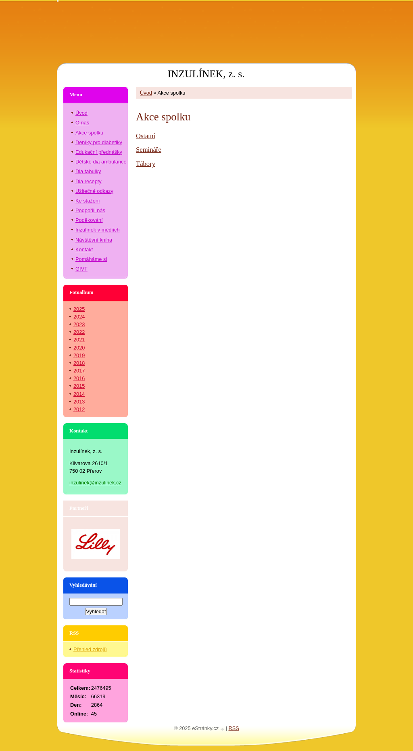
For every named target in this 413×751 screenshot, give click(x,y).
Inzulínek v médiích (97, 230)
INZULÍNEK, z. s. (205, 74)
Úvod (146, 93)
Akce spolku (89, 133)
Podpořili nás (90, 210)
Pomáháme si (91, 259)
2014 (79, 394)
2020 (79, 348)
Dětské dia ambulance (101, 162)
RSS (234, 728)
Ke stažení (87, 201)
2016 (79, 378)
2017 (79, 371)
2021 (79, 340)
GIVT (81, 269)
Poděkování (89, 220)
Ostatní (145, 136)
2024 (79, 317)
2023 (79, 324)
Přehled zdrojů (90, 649)
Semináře (148, 149)
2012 (79, 409)
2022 (79, 332)
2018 (79, 363)
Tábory (145, 164)
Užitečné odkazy (94, 191)
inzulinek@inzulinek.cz (95, 483)
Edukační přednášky (98, 152)
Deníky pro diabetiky (98, 142)
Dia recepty (88, 181)
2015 (79, 386)
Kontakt (84, 249)
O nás (82, 123)
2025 (79, 309)
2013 (79, 402)
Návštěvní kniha (93, 240)
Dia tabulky (88, 171)
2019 (79, 355)
